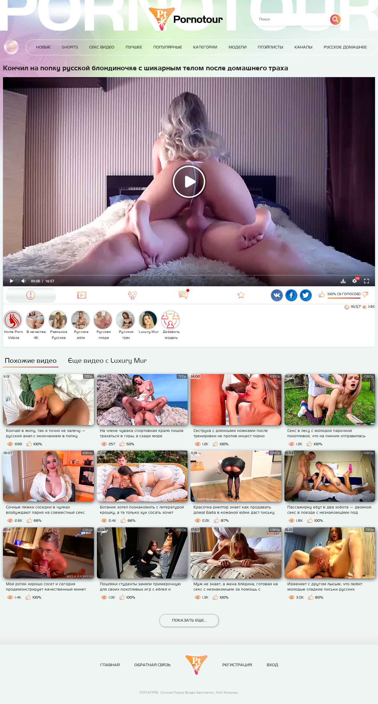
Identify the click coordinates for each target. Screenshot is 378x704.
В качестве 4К (35, 325)
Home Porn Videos (13, 325)
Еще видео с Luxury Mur (107, 360)
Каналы (303, 47)
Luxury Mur (149, 322)
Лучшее (134, 47)
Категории (205, 47)
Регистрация (237, 665)
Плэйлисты (270, 47)
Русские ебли (80, 325)
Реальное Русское (58, 325)
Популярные (167, 47)
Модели (238, 47)
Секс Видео (101, 47)
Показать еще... (189, 620)
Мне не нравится (365, 295)
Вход (272, 665)
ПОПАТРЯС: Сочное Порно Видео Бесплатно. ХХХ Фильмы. (189, 692)
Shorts (70, 47)
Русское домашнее (345, 47)
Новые (43, 47)
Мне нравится (322, 295)
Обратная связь (152, 665)
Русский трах (125, 325)
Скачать (343, 281)
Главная (11, 47)
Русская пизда (103, 325)
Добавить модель (171, 325)
